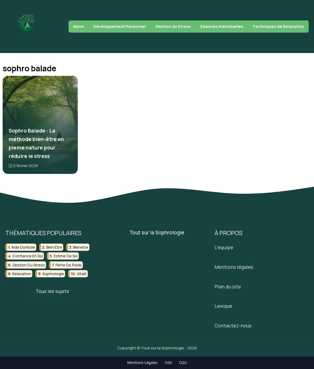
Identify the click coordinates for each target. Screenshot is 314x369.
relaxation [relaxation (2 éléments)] (21, 273)
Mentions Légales (142, 362)
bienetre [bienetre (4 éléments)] (80, 247)
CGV (168, 362)
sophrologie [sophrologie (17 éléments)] (53, 273)
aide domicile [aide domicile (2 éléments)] (23, 247)
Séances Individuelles (221, 26)
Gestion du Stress (173, 26)
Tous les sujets (52, 291)
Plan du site (228, 286)
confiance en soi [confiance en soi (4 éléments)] (27, 255)
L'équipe (224, 247)
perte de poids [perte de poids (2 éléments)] (69, 264)
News (78, 26)
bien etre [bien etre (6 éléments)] (54, 247)
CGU (183, 362)
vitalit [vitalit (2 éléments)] (82, 273)
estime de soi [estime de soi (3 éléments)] (66, 255)
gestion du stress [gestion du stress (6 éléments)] (28, 264)
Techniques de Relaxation (278, 26)
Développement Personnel (119, 26)
